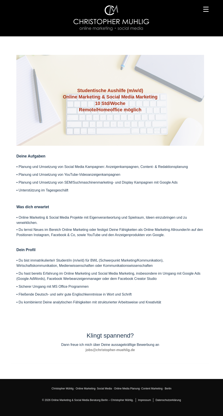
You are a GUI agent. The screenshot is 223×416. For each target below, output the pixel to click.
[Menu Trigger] (206, 9)
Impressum (144, 400)
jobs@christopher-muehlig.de (110, 350)
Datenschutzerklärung (168, 400)
